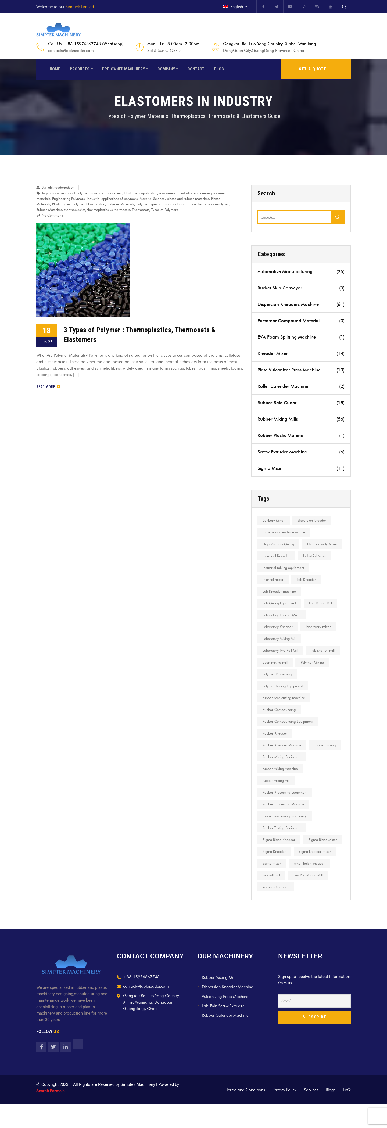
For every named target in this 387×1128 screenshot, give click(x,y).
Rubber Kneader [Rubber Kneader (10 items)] (275, 745)
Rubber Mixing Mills (301, 419)
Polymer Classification (89, 204)
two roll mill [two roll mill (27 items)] (317, 899)
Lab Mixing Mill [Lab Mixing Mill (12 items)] (322, 615)
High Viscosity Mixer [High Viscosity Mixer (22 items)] (278, 556)
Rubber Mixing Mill (218, 1001)
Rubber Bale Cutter (301, 402)
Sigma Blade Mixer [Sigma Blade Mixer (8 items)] (277, 875)
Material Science (152, 198)
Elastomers (114, 193)
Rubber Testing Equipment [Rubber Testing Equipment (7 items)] (282, 851)
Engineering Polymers (68, 198)
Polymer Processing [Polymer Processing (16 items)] (277, 686)
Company (166, 68)
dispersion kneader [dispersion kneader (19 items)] (314, 520)
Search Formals (50, 1114)
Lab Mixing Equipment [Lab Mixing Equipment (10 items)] (280, 615)
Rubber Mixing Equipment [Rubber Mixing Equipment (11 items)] (282, 780)
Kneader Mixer (301, 353)
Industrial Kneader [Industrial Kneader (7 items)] (321, 556)
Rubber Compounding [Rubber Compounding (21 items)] (279, 721)
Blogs (330, 1113)
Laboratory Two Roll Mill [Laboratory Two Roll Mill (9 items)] (281, 662)
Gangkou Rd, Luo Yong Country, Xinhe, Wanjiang (269, 43)
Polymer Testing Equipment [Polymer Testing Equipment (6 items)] (283, 698)
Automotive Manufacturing (301, 271)
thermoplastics (74, 209)
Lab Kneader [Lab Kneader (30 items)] (308, 591)
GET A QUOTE (315, 68)
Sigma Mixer (301, 468)
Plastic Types (61, 204)
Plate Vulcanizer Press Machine (301, 369)
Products (79, 68)
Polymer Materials (120, 204)
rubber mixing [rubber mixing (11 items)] (274, 769)
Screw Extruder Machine (301, 451)
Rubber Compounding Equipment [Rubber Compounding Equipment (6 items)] (288, 733)
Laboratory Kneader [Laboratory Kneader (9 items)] (278, 638)
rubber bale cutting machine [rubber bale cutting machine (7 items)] (284, 709)
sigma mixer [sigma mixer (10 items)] (319, 887)
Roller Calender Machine (301, 386)
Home (55, 68)
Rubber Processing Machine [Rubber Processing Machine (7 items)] (284, 828)
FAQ (347, 1113)
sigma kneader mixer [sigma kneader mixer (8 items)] (279, 887)
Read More (48, 387)
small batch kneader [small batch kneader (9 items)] (278, 899)
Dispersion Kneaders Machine (301, 304)
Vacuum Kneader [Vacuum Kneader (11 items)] (320, 910)
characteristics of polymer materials (76, 193)
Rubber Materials (49, 209)
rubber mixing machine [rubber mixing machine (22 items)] (281, 792)
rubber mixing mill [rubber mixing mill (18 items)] (277, 804)
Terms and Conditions (245, 1113)
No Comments (52, 215)
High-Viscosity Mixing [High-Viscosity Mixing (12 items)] (279, 544)
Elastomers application (140, 193)
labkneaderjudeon (60, 187)
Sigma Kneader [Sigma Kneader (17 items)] (318, 875)
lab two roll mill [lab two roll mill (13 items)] (325, 662)
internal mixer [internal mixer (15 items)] (273, 591)
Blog (219, 68)
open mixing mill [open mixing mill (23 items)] (275, 674)
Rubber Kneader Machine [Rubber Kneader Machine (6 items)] (282, 757)
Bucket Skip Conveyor (301, 287)
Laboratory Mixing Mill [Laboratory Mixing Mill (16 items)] (280, 650)
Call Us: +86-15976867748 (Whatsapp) (86, 43)
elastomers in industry (175, 193)
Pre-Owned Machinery (123, 68)
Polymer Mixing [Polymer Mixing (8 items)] (314, 674)
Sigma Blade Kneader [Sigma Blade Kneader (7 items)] (279, 863)
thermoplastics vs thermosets (108, 209)
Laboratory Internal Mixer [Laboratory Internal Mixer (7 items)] (282, 627)
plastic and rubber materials (188, 198)
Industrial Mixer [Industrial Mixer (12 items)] (274, 567)
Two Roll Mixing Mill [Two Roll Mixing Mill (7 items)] (278, 910)
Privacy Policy (284, 1113)
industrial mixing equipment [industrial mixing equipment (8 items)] (284, 579)
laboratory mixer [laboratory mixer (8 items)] (320, 638)
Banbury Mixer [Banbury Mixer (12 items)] (274, 520)
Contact (196, 68)
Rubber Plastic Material (301, 435)
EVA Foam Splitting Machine (301, 337)
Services (311, 1113)
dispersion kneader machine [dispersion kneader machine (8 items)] (284, 532)
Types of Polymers (164, 209)
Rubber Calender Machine (225, 1039)
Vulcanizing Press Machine (225, 1020)
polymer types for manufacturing (160, 204)
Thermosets (140, 209)
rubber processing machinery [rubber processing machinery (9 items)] (285, 839)
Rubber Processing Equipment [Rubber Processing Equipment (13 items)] (285, 816)
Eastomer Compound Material (301, 320)
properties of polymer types (208, 204)
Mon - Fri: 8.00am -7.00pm (173, 43)
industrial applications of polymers (112, 198)
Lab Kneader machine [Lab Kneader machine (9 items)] (280, 603)
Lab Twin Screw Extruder (223, 1029)
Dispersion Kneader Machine (227, 1010)
